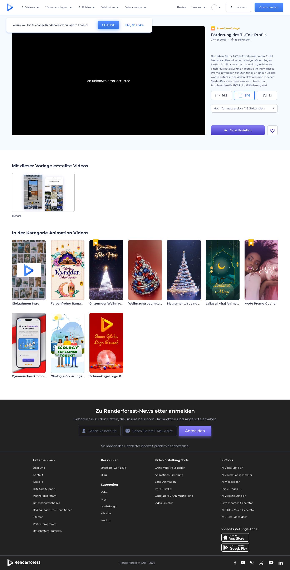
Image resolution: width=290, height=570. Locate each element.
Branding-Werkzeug (113, 467)
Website (106, 513)
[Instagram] (243, 563)
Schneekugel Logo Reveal (109, 376)
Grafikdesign (109, 506)
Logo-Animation (165, 481)
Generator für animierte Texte (174, 495)
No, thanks (134, 25)
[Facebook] (235, 563)
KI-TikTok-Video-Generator (238, 510)
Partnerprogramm (44, 495)
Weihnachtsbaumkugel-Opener (152, 303)
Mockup (106, 520)
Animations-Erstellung (169, 474)
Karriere (38, 481)
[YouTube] (271, 563)
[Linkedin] (281, 563)
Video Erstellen (164, 502)
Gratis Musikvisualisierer (170, 467)
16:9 (221, 95)
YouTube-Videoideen (234, 516)
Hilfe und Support (44, 488)
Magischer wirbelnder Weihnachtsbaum (198, 303)
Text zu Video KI (231, 488)
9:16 (244, 95)
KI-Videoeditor (230, 481)
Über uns (39, 467)
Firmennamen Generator (237, 502)
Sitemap (38, 516)
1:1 (267, 95)
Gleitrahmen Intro (25, 303)
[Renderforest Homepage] (10, 7)
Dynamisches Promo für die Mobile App (42, 376)
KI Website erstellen (233, 495)
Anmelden (238, 7)
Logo (104, 499)
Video (104, 492)
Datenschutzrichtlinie (46, 502)
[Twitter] (261, 563)
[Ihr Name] (100, 431)
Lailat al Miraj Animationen (226, 303)
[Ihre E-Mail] (150, 431)
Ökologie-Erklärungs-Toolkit (72, 376)
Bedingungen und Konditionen (52, 510)
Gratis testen (269, 7)
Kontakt (38, 474)
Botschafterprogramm (47, 530)
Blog (104, 474)
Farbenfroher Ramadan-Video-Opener (80, 303)
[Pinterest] (252, 563)
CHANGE (108, 25)
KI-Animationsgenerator (236, 474)
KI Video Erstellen (232, 467)
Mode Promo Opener (261, 303)
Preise (181, 7)
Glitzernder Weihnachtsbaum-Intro (116, 303)
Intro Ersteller (163, 488)
